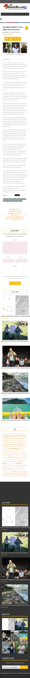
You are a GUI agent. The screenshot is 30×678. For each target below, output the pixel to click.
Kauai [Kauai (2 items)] (3, 459)
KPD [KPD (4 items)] (13, 461)
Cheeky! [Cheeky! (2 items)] (22, 433)
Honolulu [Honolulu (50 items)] (14, 448)
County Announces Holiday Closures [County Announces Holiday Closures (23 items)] (14, 436)
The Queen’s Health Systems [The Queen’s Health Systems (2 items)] (16, 467)
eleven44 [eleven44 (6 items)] (10, 442)
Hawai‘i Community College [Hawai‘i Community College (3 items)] (14, 446)
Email (21, 257)
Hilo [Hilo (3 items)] (8, 449)
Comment (15, 240)
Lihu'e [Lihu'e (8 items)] (21, 461)
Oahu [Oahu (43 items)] (18, 463)
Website (15, 266)
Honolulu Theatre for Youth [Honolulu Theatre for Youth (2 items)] (18, 451)
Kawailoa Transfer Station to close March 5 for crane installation (15, 316)
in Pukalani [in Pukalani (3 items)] (16, 455)
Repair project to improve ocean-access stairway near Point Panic (15, 393)
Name (8, 257)
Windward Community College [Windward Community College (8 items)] (17, 474)
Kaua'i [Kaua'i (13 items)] (10, 457)
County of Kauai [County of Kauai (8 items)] (15, 438)
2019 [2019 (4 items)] (18, 433)
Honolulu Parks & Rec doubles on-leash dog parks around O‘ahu (15, 341)
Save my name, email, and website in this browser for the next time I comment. (15, 277)
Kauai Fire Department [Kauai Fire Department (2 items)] (10, 459)
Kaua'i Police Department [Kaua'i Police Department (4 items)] (20, 457)
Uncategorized (8, 34)
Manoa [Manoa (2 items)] (24, 461)
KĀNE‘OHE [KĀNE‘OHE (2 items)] (16, 461)
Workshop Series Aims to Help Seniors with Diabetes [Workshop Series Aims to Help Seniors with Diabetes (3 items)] (14, 476)
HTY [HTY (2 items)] (13, 455)
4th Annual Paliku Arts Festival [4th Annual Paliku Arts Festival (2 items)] (8, 433)
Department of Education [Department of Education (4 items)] (11, 440)
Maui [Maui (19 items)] (4, 463)
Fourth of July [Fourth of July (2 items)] (16, 442)
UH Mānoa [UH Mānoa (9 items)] (15, 472)
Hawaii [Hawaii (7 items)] (14, 444)
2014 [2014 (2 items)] (16, 433)
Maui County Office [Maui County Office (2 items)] (11, 463)
